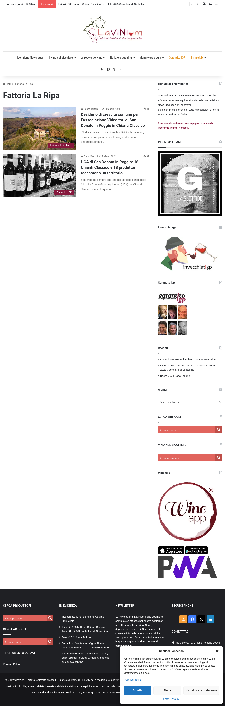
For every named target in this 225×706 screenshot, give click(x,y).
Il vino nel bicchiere (61, 57)
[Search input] (187, 429)
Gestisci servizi (133, 679)
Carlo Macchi (91, 156)
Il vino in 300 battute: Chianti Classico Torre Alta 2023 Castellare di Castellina (101, 4)
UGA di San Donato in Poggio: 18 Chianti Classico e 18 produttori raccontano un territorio (109, 167)
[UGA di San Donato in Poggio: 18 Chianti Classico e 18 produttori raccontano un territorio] (39, 175)
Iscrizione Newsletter (30, 57)
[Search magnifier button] (218, 429)
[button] (217, 651)
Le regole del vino (91, 57)
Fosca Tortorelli (92, 109)
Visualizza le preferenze (201, 690)
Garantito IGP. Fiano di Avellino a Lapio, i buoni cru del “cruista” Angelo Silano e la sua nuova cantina (85, 657)
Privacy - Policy (11, 664)
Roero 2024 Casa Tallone (175, 375)
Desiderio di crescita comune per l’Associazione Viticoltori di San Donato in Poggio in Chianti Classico (113, 120)
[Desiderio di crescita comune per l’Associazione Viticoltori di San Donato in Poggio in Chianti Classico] (39, 128)
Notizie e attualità (121, 57)
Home (8, 83)
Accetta (137, 690)
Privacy (165, 699)
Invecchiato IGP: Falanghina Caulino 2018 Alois (188, 359)
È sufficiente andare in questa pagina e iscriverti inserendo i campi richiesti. (140, 641)
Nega (167, 690)
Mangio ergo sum (150, 57)
